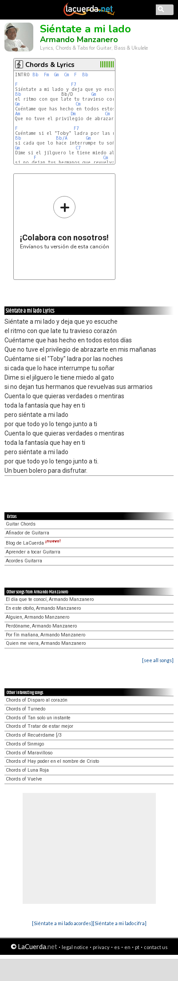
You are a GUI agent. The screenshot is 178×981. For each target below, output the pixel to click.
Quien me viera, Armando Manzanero (46, 643)
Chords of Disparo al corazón (36, 700)
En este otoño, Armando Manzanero (43, 608)
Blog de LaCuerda (33, 543)
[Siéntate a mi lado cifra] (119, 923)
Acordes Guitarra (24, 561)
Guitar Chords (21, 524)
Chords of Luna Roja (27, 770)
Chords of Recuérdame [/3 (34, 735)
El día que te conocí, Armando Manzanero (50, 599)
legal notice (75, 947)
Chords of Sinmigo (25, 744)
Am (17, 114)
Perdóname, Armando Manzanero (41, 626)
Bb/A (61, 138)
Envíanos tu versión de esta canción (64, 222)
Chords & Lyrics (50, 64)
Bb (35, 75)
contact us (156, 947)
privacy (101, 947)
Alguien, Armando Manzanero (37, 617)
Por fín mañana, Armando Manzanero (45, 635)
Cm (66, 75)
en (127, 947)
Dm (73, 114)
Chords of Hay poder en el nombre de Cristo (52, 761)
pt (137, 947)
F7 (73, 84)
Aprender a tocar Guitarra (33, 552)
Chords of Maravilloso (29, 753)
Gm (56, 75)
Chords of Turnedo (25, 709)
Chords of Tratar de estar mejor (39, 726)
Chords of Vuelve (24, 779)
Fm (46, 75)
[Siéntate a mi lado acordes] (62, 923)
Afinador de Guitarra (27, 533)
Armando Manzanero (79, 39)
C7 (78, 148)
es (117, 947)
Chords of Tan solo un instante (38, 718)
